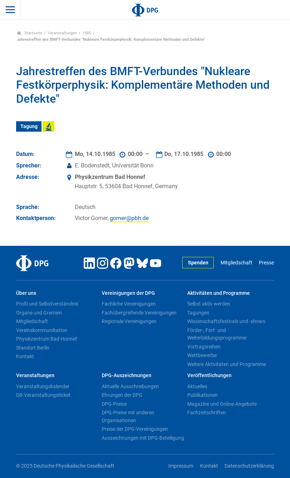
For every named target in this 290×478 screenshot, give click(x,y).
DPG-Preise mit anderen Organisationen (128, 416)
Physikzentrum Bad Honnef (46, 339)
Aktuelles (197, 386)
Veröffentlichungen (209, 375)
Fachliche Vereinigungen (129, 304)
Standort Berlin (32, 348)
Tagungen (198, 313)
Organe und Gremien (39, 313)
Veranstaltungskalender (42, 386)
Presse (266, 263)
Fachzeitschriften (206, 412)
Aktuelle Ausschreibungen (130, 386)
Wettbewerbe (202, 355)
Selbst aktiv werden (208, 304)
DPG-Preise (114, 404)
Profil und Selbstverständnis (47, 304)
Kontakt (25, 356)
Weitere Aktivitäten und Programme (226, 364)
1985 (86, 33)
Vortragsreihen (204, 347)
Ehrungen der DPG (122, 395)
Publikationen (202, 395)
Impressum (180, 466)
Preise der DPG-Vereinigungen (135, 429)
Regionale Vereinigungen (129, 321)
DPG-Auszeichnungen (126, 375)
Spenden (198, 263)
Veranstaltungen (62, 33)
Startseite (29, 33)
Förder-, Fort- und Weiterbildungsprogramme (216, 334)
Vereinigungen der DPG (128, 293)
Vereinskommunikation (41, 330)
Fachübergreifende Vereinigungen (139, 313)
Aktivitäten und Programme (218, 293)
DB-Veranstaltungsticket (43, 395)
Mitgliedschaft (236, 263)
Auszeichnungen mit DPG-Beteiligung (143, 438)
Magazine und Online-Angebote (222, 404)
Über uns (26, 293)
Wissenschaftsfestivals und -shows (226, 321)
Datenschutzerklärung (249, 466)
